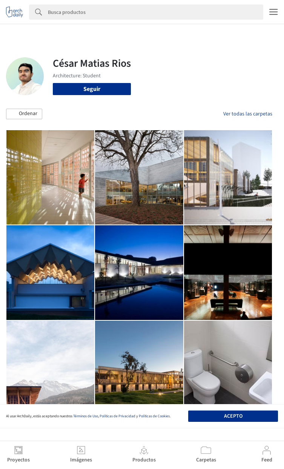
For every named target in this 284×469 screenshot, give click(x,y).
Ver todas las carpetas (247, 114)
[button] (24, 114)
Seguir (91, 89)
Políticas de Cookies (154, 416)
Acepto (233, 416)
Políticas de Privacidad (117, 416)
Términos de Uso (85, 416)
